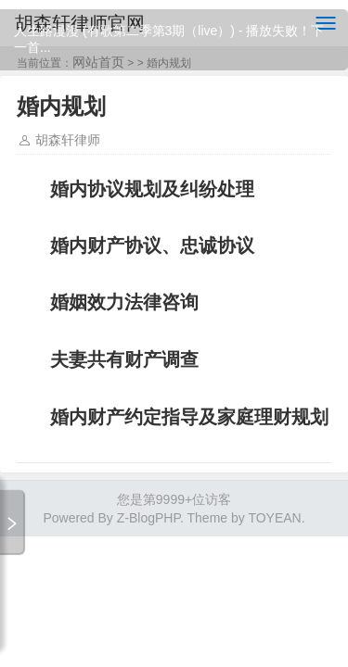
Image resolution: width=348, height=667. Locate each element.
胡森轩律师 (67, 139)
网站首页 (98, 62)
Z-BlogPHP (148, 517)
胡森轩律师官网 (80, 23)
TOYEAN (274, 517)
